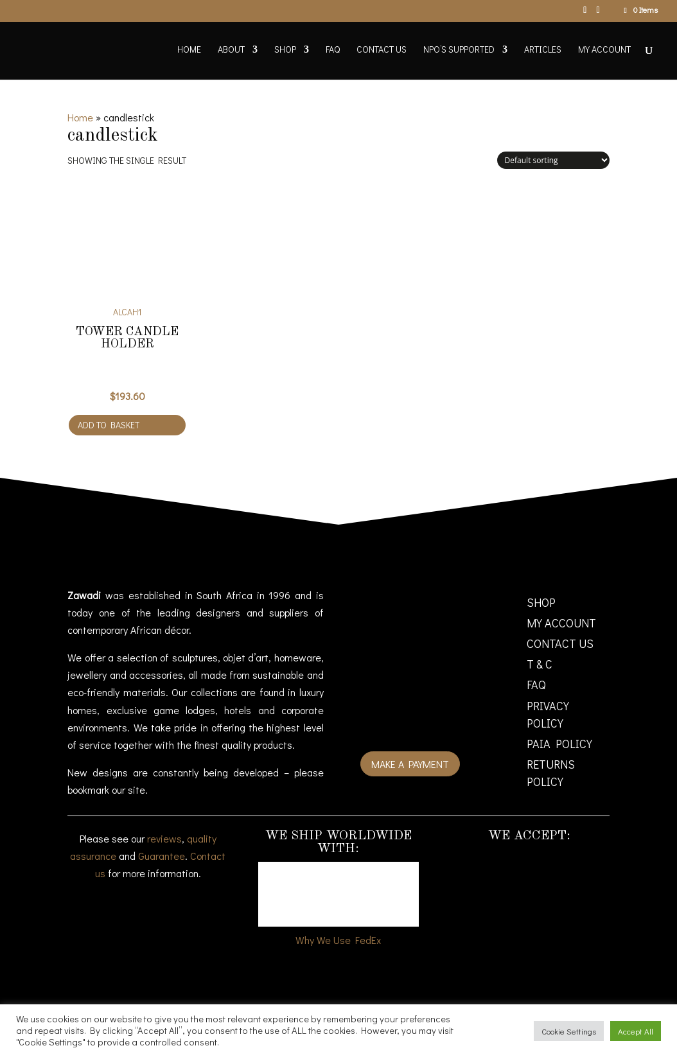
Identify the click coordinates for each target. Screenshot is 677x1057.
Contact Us (381, 50)
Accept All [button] (635, 1031)
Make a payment (410, 764)
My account (604, 50)
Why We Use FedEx (338, 940)
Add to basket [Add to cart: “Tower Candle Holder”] (108, 425)
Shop (285, 50)
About (231, 50)
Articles (542, 50)
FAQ (333, 50)
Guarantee (161, 855)
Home (189, 50)
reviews (164, 838)
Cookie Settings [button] (568, 1031)
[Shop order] (553, 160)
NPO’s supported (459, 50)
